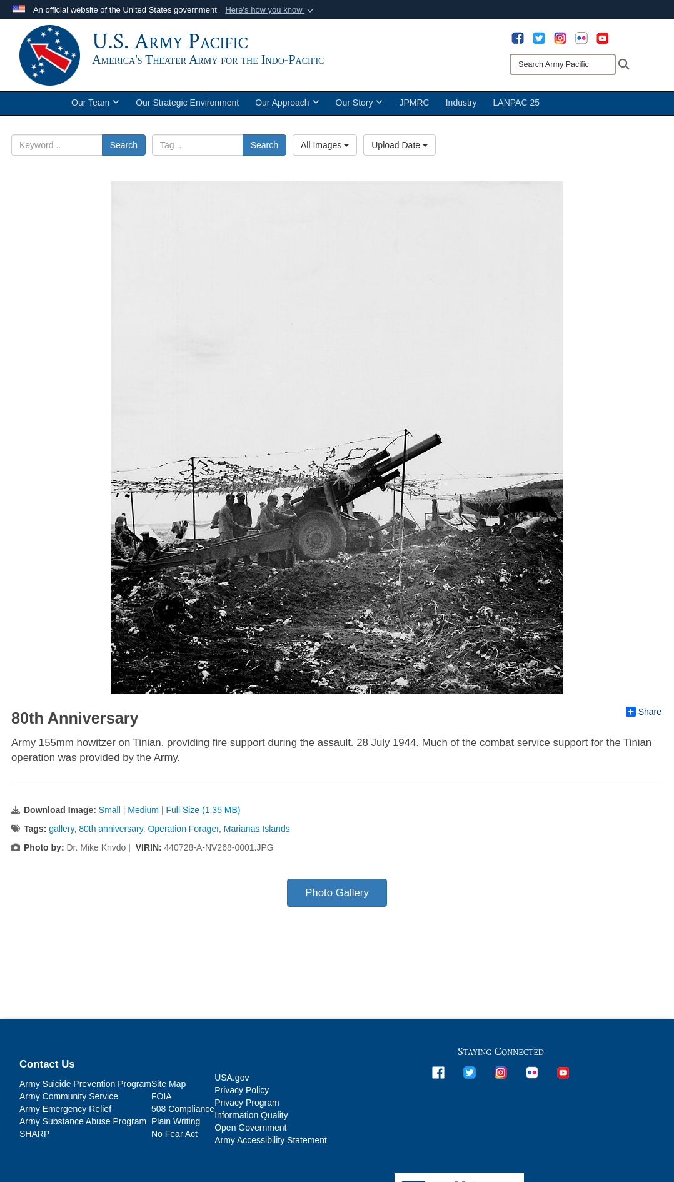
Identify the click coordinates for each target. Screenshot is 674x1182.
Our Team (95, 105)
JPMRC (414, 105)
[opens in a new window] (517, 38)
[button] (270, 10)
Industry (461, 105)
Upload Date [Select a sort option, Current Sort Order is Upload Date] (399, 148)
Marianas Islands (257, 831)
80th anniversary (111, 831)
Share (643, 714)
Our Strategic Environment (187, 105)
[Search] (563, 64)
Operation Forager (183, 831)
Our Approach (287, 105)
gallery (61, 831)
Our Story (359, 105)
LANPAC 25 (516, 105)
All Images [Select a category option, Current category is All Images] (325, 148)
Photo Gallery (337, 895)
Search (124, 148)
